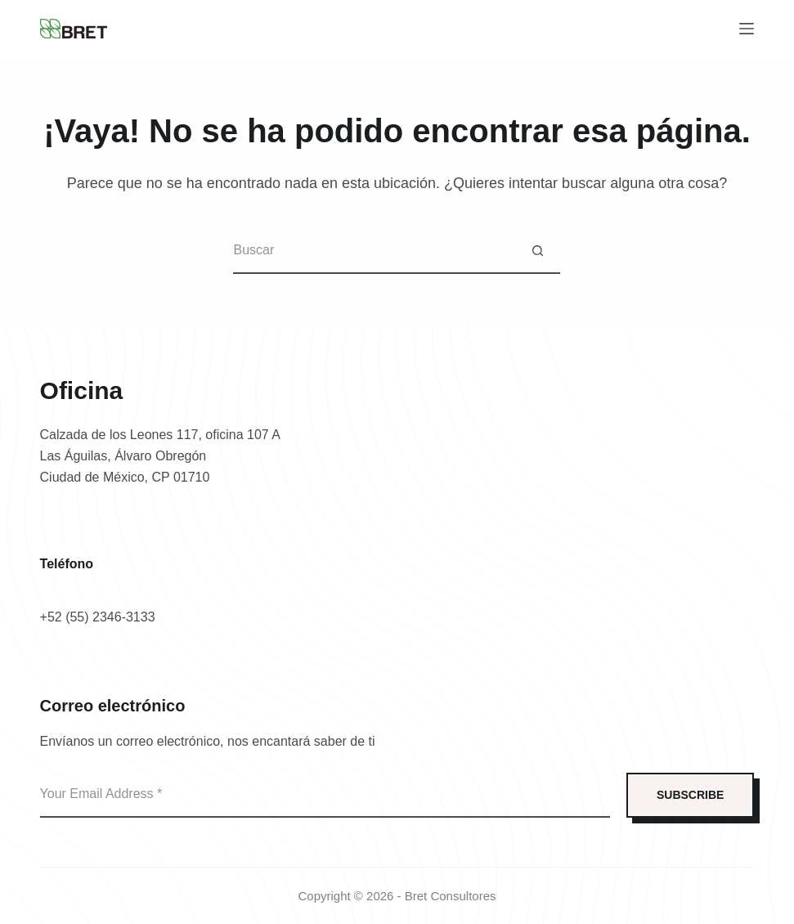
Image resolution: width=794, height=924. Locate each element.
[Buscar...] (374, 251)
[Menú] (746, 28)
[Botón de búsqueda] (537, 251)
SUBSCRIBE (690, 794)
